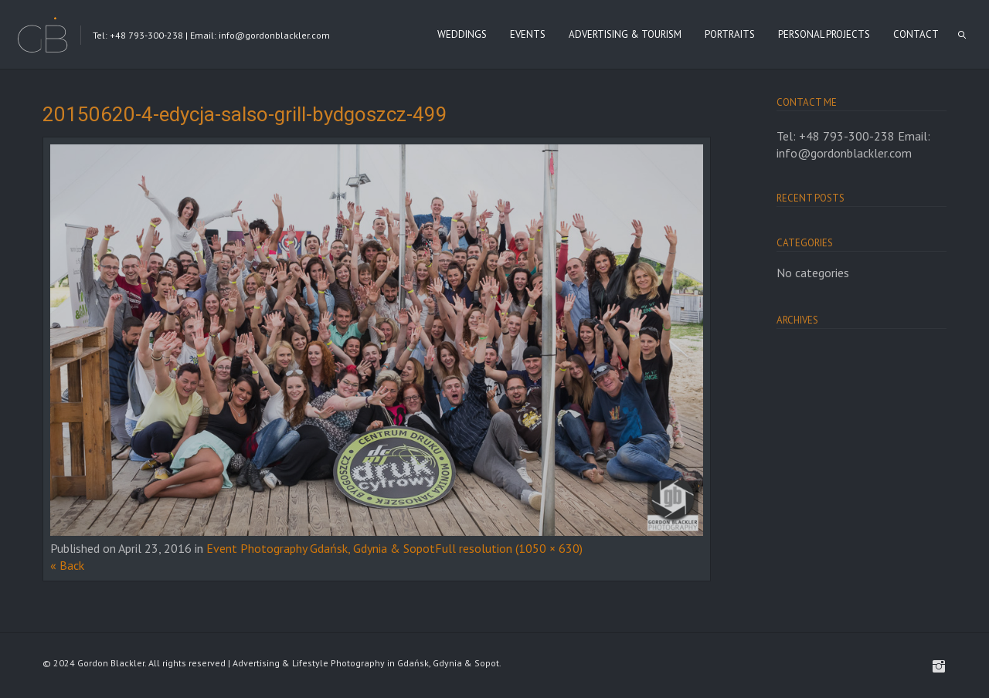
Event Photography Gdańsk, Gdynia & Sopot (320, 548)
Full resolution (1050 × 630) (509, 548)
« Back (67, 565)
